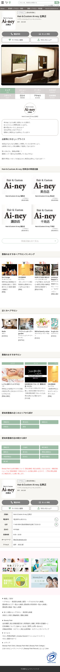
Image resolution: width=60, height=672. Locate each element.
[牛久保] (27, 398)
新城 (24, 427)
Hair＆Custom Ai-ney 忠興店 (22, 514)
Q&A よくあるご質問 (23, 626)
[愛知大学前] (39, 289)
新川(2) (25, 452)
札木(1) (25, 456)
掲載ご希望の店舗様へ (39, 623)
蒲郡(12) (44, 422)
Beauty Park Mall (22, 646)
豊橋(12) (6, 447)
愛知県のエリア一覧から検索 (12, 604)
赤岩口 (4, 615)
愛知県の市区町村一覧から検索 (35, 604)
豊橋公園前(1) (46, 452)
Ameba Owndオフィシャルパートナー (30, 636)
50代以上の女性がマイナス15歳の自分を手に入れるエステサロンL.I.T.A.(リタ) (13, 391)
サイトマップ (44, 629)
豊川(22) (25, 422)
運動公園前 (24, 615)
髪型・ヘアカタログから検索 (33, 602)
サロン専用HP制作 (9, 636)
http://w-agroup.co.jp (20, 540)
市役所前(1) (7, 456)
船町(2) (6, 452)
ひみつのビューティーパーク (12, 648)
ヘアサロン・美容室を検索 (11, 602)
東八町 (6, 461)
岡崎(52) (6, 422)
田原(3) (6, 427)
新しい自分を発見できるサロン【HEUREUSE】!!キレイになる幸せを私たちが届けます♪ (35, 393)
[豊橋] (4, 292)
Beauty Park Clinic (8, 646)
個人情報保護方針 (16, 623)
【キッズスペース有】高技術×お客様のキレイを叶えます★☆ (25, 284)
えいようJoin (44, 648)
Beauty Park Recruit (31, 648)
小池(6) (25, 447)
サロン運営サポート (9, 639)
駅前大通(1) (45, 456)
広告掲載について (8, 626)
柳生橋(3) (45, 447)
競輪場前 (16, 615)
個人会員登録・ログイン (29, 629)
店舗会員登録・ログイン (11, 629)
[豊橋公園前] (55, 294)
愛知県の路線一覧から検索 (11, 607)
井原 (10, 615)
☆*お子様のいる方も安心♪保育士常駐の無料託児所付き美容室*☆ (42, 284)
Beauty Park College (37, 646)
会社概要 (5, 623)
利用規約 (27, 623)
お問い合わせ (37, 626)
